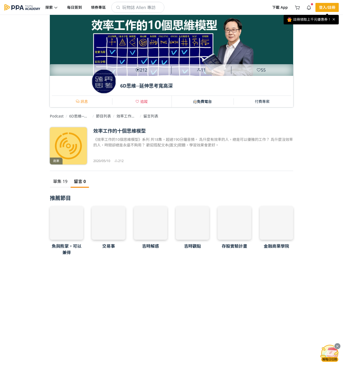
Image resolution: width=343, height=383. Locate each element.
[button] (51, 7)
